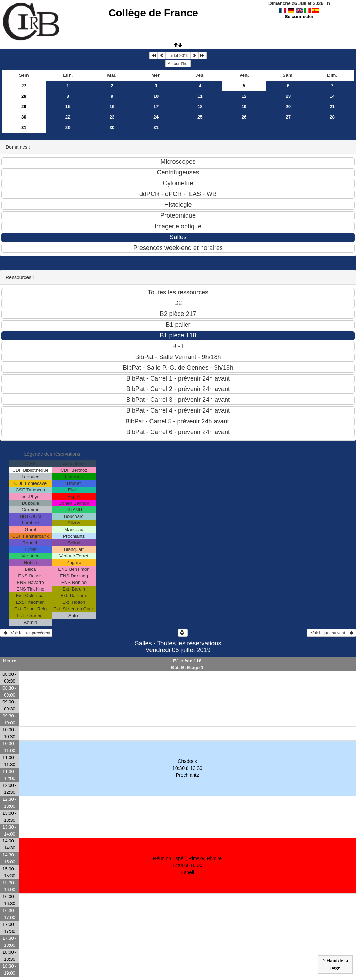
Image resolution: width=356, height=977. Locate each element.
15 (68, 106)
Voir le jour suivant (331, 632)
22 (68, 117)
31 (23, 127)
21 (332, 106)
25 (200, 117)
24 (156, 117)
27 (23, 85)
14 (332, 96)
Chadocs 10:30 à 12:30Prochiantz (187, 768)
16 (112, 106)
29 (23, 106)
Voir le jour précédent (26, 632)
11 (200, 96)
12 (244, 96)
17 (156, 106)
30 (23, 117)
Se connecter (299, 16)
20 (288, 106)
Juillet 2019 (178, 55)
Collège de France (153, 12)
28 (23, 96)
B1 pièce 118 (187, 660)
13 (288, 96)
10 (156, 96)
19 (244, 106)
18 (200, 106)
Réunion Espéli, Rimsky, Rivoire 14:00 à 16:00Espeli (187, 865)
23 (112, 117)
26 (244, 117)
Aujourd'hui (178, 63)
